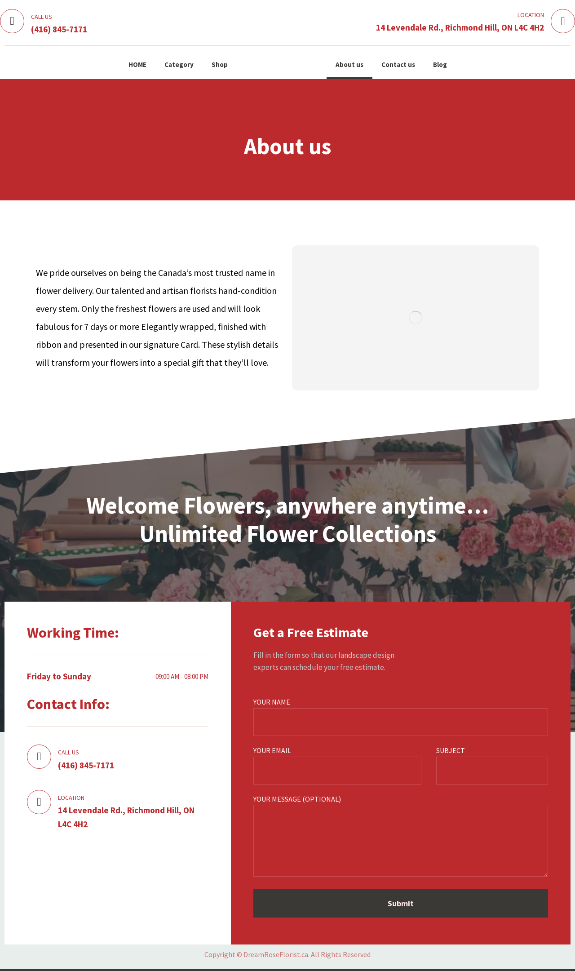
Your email (337, 765)
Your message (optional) (400, 837)
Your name (400, 716)
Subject (492, 765)
